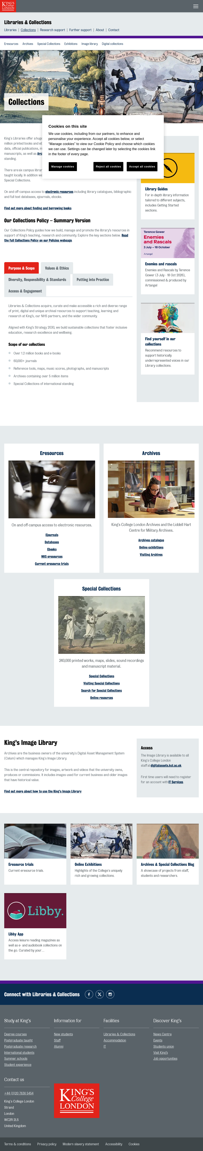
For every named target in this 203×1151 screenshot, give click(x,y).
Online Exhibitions (88, 864)
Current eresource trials (52, 563)
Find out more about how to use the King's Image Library (43, 791)
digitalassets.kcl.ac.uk (166, 765)
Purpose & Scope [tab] (21, 268)
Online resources (101, 697)
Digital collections (112, 44)
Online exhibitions (151, 547)
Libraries (10, 30)
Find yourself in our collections (160, 341)
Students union (163, 1046)
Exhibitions (70, 44)
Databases (52, 542)
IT (105, 1046)
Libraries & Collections (27, 22)
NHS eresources (52, 556)
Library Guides (156, 189)
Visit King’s (160, 1052)
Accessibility (113, 1144)
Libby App (15, 934)
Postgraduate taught (18, 1040)
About (100, 30)
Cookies (134, 1144)
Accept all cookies (142, 166)
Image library (90, 44)
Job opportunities (165, 1058)
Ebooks (52, 549)
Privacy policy (46, 1144)
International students (19, 1052)
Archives (27, 44)
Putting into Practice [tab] (93, 279)
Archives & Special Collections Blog (167, 864)
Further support (80, 30)
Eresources (11, 44)
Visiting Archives (151, 554)
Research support (52, 30)
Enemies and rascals (161, 264)
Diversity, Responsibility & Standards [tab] (37, 279)
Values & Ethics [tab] (57, 268)
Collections (28, 30)
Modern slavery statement (81, 1144)
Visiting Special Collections (101, 683)
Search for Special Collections (101, 690)
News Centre (162, 1034)
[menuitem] (12, 30)
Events (157, 1040)
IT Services (175, 782)
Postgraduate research (20, 1046)
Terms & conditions (17, 1144)
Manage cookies (62, 166)
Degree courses (15, 1034)
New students (63, 1034)
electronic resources (59, 191)
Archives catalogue (151, 540)
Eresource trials (20, 864)
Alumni (58, 1046)
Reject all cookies (108, 166)
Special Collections (48, 44)
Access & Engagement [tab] (25, 291)
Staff (57, 1040)
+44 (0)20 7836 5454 (18, 1093)
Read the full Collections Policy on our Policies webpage (66, 238)
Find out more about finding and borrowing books (37, 208)
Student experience (17, 1065)
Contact (113, 30)
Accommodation (115, 1040)
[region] (103, 147)
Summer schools (15, 1058)
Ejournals (52, 535)
